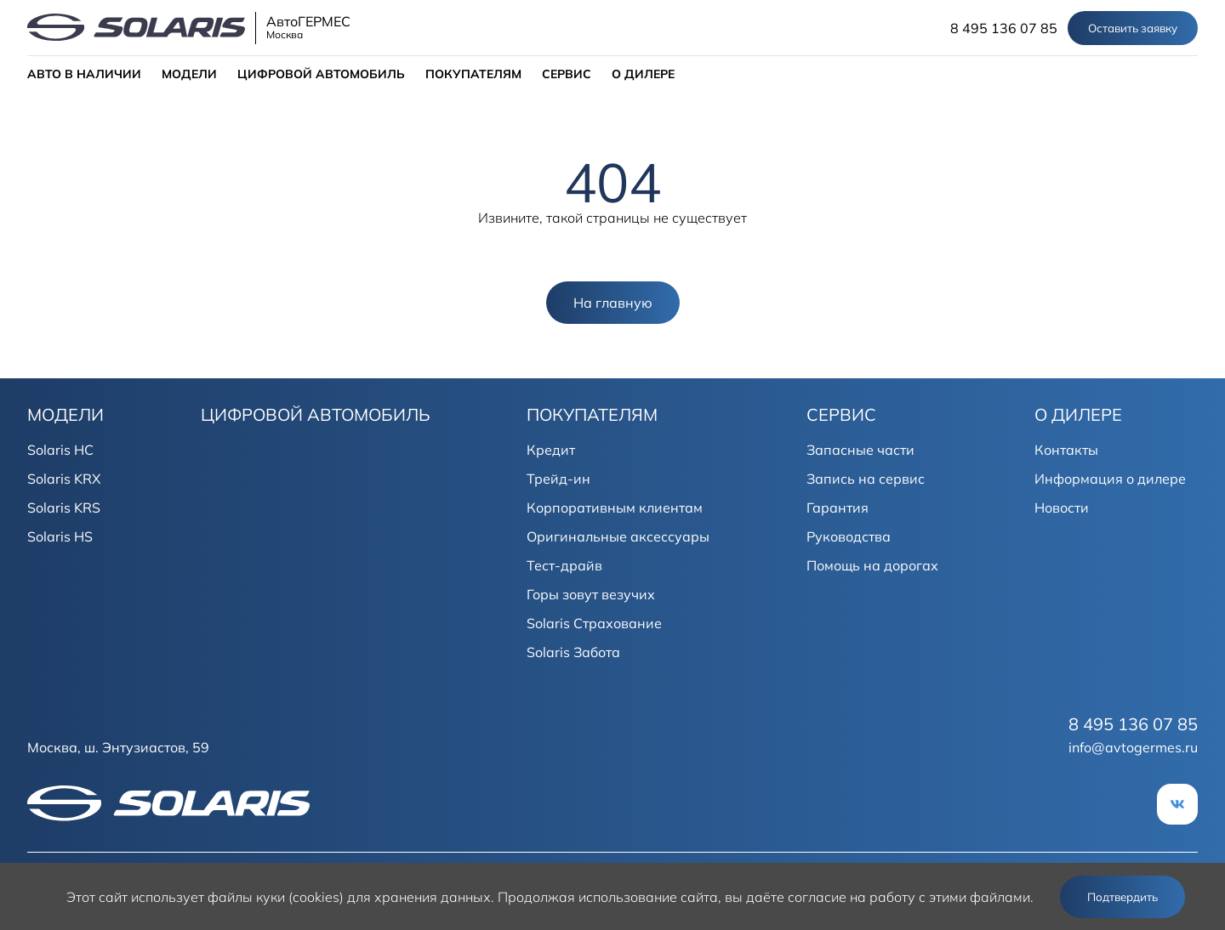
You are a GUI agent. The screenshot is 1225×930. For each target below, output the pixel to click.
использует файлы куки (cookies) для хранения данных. (312, 896)
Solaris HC (60, 449)
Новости (1061, 507)
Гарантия (837, 507)
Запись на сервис (865, 478)
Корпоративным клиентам (615, 507)
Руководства (848, 536)
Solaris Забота (573, 652)
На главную (612, 302)
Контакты (1066, 449)
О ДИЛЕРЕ (643, 74)
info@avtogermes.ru (1133, 747)
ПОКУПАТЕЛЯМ (473, 74)
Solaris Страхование (594, 623)
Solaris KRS (63, 507)
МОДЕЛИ (189, 74)
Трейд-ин (558, 478)
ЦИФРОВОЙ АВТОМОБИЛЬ (321, 74)
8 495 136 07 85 (1003, 28)
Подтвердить (1122, 897)
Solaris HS (60, 536)
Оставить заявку (1132, 28)
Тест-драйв (564, 565)
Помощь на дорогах (872, 565)
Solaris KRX (63, 478)
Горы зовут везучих (591, 594)
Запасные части (860, 449)
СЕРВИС (566, 74)
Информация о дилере (1110, 478)
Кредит (551, 449)
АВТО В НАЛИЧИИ (84, 74)
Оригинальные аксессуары (618, 536)
